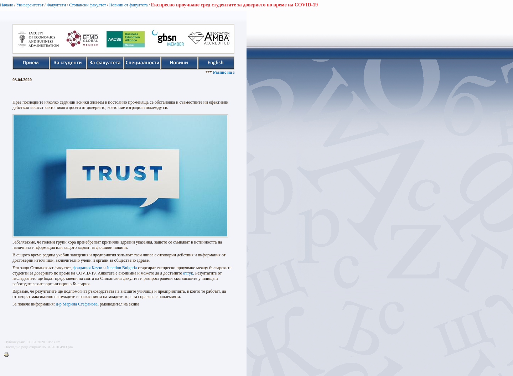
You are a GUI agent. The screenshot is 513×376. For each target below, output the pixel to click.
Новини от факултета (128, 4)
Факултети (56, 4)
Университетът (29, 4)
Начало (6, 4)
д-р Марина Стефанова (77, 304)
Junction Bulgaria (122, 267)
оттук (188, 273)
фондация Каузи (87, 267)
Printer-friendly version (8, 355)
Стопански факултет (87, 4)
